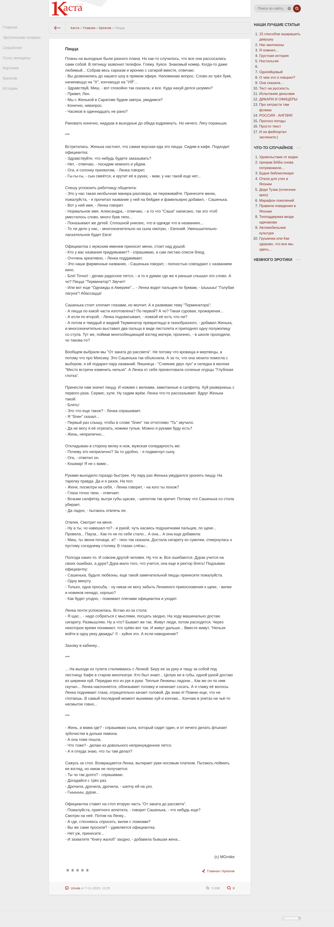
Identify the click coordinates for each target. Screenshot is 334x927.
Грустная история (274, 56)
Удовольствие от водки (278, 157)
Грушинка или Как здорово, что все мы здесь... (276, 243)
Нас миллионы (271, 45)
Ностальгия (269, 61)
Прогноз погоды (272, 121)
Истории (12, 96)
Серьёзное (14, 51)
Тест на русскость (274, 88)
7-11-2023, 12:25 (97, 888)
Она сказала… (271, 83)
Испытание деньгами (277, 94)
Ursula (75, 888)
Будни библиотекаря (276, 173)
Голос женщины (18, 62)
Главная (12, 28)
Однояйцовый (271, 72)
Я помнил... (268, 50)
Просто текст (270, 126)
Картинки (13, 73)
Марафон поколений (276, 200)
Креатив (12, 85)
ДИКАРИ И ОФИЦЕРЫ (278, 99)
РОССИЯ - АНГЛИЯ (275, 115)
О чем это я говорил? (277, 77)
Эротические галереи (23, 39)
